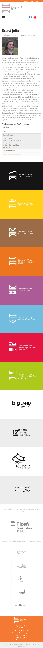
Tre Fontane (31, 120)
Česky (9, 35)
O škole (15, 35)
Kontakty (38, 1)
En (39, 18)
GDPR (32, 1)
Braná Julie (31, 35)
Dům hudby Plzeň (22, 638)
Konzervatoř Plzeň (22, 636)
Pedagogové (23, 35)
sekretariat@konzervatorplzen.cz (22, 633)
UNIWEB (20, 646)
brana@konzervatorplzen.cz (12, 154)
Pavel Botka (34, 644)
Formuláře (26, 1)
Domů (4, 35)
